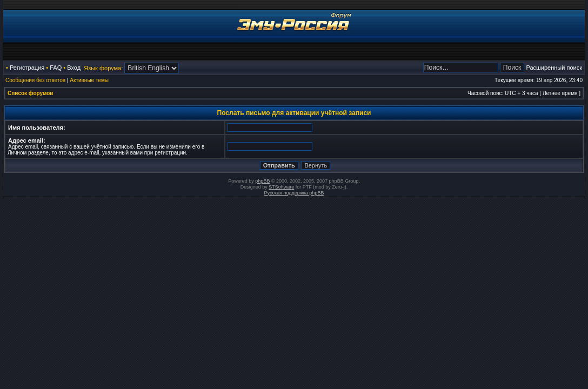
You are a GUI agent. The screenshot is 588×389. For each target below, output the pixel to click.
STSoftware (281, 187)
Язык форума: (103, 68)
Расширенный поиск (554, 67)
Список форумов (31, 93)
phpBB (262, 181)
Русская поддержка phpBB (294, 193)
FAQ (56, 67)
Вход (74, 67)
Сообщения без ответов (35, 80)
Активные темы (89, 80)
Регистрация (27, 67)
